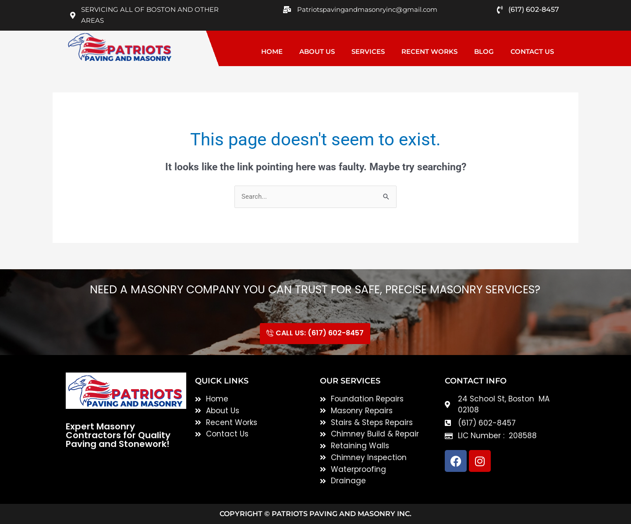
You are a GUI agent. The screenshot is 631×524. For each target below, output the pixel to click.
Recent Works (429, 51)
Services (368, 51)
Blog (484, 51)
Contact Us (532, 51)
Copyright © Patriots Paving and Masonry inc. (315, 514)
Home (272, 51)
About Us (317, 51)
